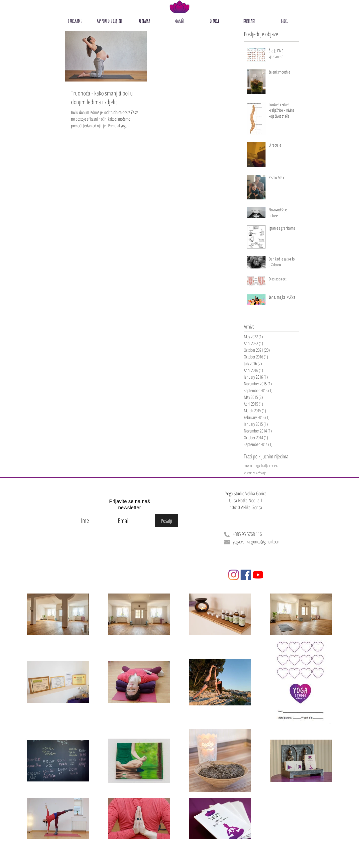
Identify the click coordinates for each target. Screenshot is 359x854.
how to (248, 465)
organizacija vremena (266, 465)
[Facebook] (246, 575)
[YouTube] (258, 575)
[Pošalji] (166, 520)
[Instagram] (233, 575)
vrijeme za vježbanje (255, 473)
